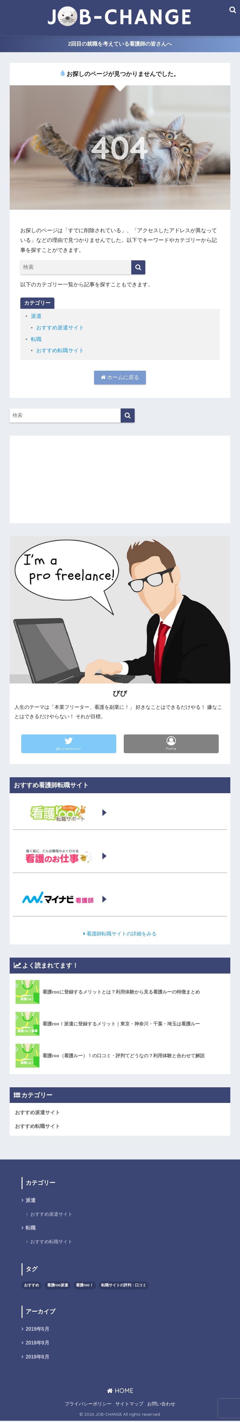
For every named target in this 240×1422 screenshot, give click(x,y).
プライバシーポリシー (88, 1405)
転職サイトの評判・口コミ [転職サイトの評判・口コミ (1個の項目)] (123, 1286)
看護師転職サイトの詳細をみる (120, 933)
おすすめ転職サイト (60, 350)
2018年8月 (37, 1358)
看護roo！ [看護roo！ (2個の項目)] (84, 1286)
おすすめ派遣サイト (60, 328)
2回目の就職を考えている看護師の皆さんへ (120, 44)
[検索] (138, 268)
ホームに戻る (120, 377)
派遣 (36, 316)
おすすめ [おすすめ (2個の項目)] (31, 1286)
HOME (120, 1392)
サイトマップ (129, 1405)
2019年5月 (37, 1330)
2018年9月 (37, 1344)
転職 (36, 339)
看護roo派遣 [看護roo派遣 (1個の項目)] (57, 1286)
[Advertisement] (120, 479)
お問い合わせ (161, 1405)
